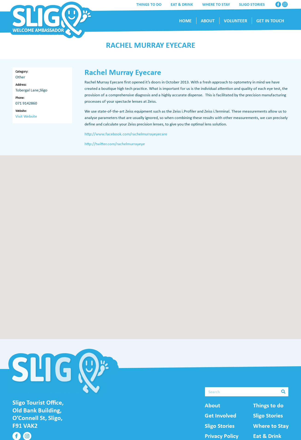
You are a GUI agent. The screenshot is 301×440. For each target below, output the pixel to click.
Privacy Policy (221, 436)
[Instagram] (285, 4)
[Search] (247, 392)
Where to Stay (271, 425)
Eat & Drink (267, 436)
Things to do (268, 405)
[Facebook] (278, 4)
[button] (151, 243)
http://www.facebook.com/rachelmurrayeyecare (126, 133)
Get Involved (220, 415)
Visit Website (26, 116)
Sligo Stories (219, 425)
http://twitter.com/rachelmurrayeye (115, 143)
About (212, 405)
